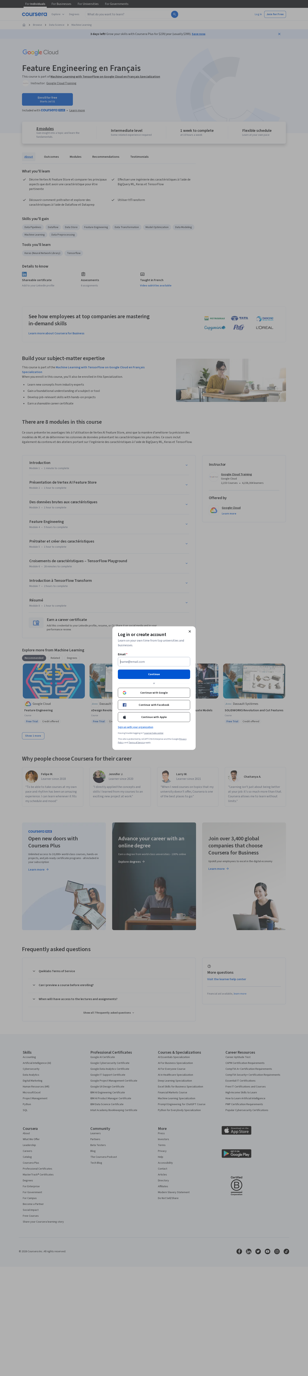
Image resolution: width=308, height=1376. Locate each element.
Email (122, 654)
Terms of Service (137, 742)
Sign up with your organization (135, 727)
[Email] (154, 661)
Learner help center (153, 733)
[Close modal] (189, 631)
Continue (154, 674)
